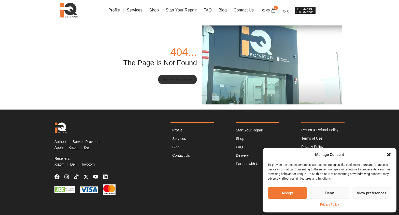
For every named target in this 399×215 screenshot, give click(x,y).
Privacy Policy (329, 204)
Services (134, 10)
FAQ (208, 10)
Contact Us (244, 10)
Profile (114, 10)
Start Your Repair (181, 10)
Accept (287, 193)
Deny (329, 193)
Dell (87, 147)
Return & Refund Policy (319, 130)
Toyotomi (88, 164)
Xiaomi (73, 147)
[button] (388, 154)
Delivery (242, 155)
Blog (223, 10)
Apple (59, 147)
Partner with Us (248, 164)
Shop (154, 10)
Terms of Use (311, 139)
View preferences (371, 193)
